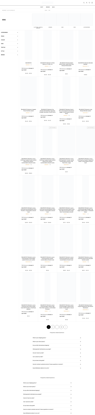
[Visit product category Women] (50, 21)
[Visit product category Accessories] (87, 21)
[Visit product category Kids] (75, 21)
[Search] (84, 2)
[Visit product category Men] (62, 21)
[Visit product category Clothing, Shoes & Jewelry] (38, 21)
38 (61, 327)
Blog (53, 7)
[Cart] (92, 3)
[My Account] (86, 2)
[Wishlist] (89, 3)
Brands (48, 7)
